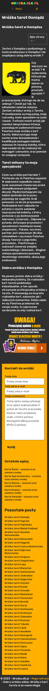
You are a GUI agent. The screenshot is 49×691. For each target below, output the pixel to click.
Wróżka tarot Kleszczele (19, 539)
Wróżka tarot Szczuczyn (19, 598)
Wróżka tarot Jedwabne (19, 575)
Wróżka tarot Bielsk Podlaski (21, 528)
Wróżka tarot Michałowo (19, 594)
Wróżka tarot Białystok (18, 568)
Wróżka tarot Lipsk (15, 627)
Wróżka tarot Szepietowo (19, 560)
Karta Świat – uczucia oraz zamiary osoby (20, 471)
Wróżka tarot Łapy (15, 564)
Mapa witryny (40, 678)
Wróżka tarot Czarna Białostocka (24, 546)
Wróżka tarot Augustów (18, 579)
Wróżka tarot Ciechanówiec (20, 639)
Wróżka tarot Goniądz (17, 517)
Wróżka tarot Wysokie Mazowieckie (17, 534)
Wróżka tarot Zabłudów (18, 616)
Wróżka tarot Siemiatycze (20, 571)
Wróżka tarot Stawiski (17, 650)
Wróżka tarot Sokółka (17, 661)
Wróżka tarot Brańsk (16, 601)
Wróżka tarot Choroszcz (19, 642)
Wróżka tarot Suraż (16, 605)
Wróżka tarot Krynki (16, 586)
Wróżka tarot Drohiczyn (18, 613)
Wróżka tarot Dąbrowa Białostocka (18, 552)
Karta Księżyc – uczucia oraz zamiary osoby (21, 491)
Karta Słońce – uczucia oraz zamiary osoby (21, 485)
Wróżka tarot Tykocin (17, 624)
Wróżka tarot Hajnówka (18, 524)
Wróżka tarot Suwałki (17, 590)
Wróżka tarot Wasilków (18, 631)
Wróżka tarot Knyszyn (17, 620)
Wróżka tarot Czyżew (17, 583)
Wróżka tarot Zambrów (18, 665)
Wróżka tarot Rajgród (17, 542)
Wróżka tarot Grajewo (17, 557)
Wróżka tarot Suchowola (19, 609)
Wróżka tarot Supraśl (17, 521)
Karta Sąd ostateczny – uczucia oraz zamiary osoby (23, 478)
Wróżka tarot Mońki (16, 654)
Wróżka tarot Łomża (16, 668)
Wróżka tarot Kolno (16, 657)
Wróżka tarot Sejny (16, 646)
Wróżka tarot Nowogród (18, 635)
